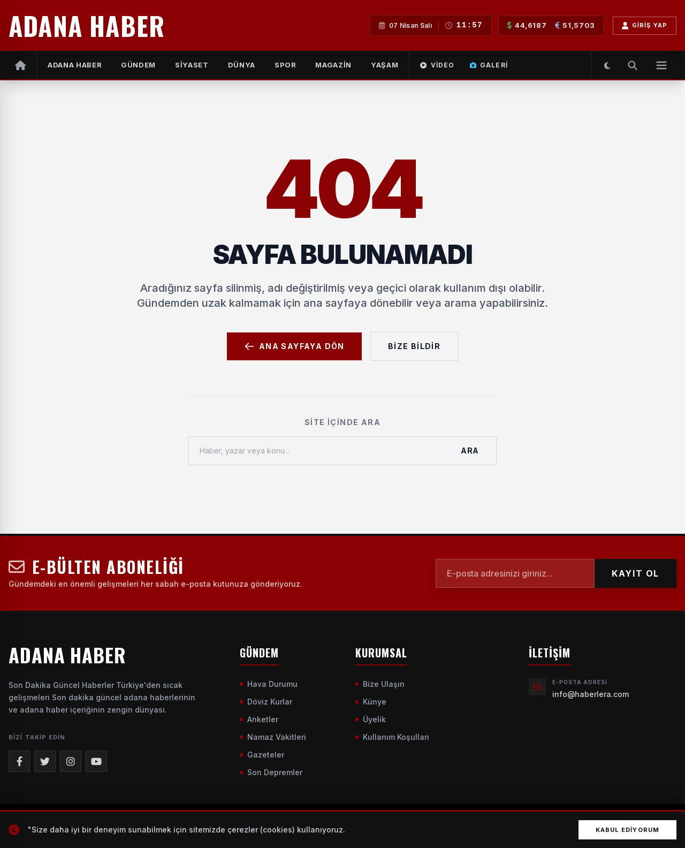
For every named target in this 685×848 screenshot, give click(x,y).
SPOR (285, 64)
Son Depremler (271, 772)
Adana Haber (75, 64)
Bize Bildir (414, 346)
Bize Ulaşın (380, 683)
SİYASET (192, 64)
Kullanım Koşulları (392, 736)
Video (437, 65)
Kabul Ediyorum (627, 830)
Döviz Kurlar (266, 701)
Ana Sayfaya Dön (294, 346)
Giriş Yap (644, 25)
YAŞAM (384, 64)
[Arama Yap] (632, 65)
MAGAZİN (333, 64)
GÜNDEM (138, 64)
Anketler (259, 719)
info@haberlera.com (590, 694)
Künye (370, 701)
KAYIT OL (635, 573)
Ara (470, 450)
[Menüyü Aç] (661, 65)
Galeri (489, 65)
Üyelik (370, 719)
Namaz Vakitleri (273, 736)
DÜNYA (241, 64)
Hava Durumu (269, 683)
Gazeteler (262, 754)
